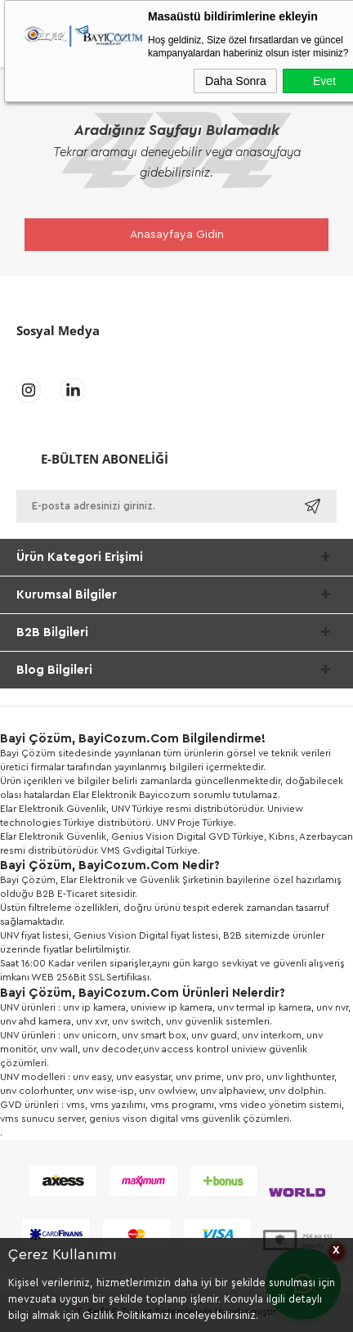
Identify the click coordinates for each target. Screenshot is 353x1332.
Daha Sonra (235, 80)
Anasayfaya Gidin (177, 234)
